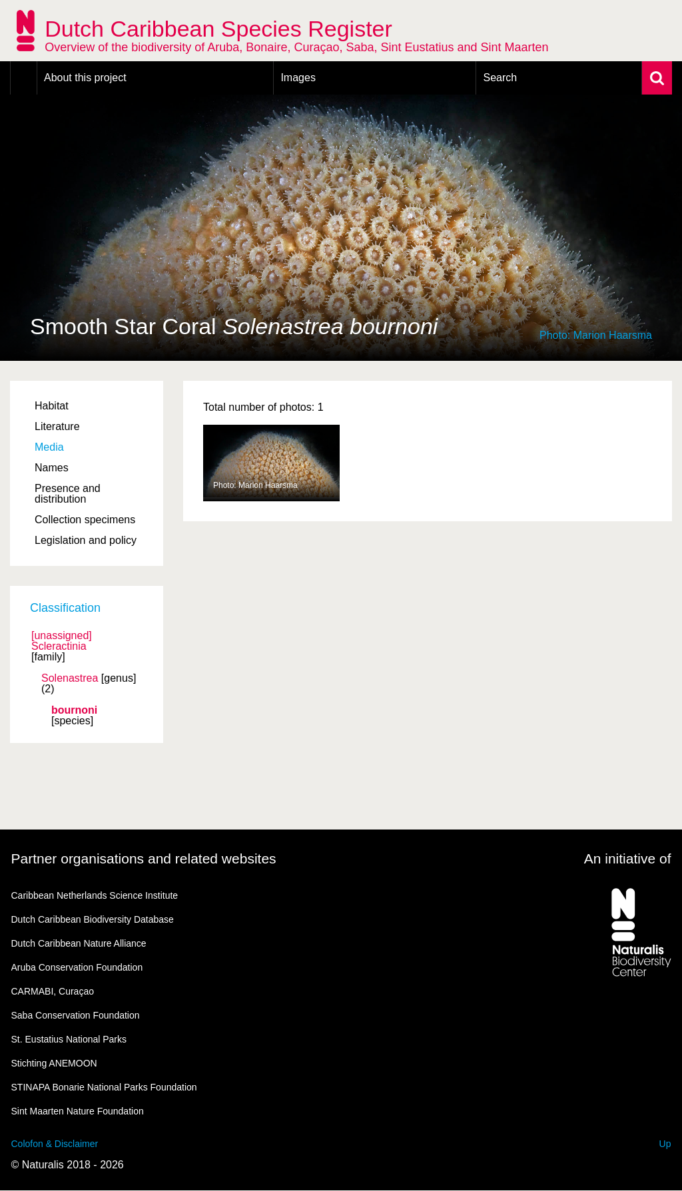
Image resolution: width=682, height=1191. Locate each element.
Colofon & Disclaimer (55, 1143)
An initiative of (627, 858)
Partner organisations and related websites (143, 858)
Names (52, 467)
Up (665, 1143)
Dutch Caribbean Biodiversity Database (92, 919)
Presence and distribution (68, 494)
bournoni (74, 710)
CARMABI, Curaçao (52, 991)
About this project (85, 77)
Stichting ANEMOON (54, 1063)
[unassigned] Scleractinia (61, 641)
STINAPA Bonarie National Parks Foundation (104, 1087)
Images (297, 77)
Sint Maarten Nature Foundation (77, 1111)
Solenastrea (69, 678)
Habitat (52, 405)
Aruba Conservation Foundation (77, 967)
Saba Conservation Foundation (75, 1015)
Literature (57, 426)
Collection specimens (85, 519)
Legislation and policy (86, 540)
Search (500, 77)
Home (24, 78)
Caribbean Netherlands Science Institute (94, 895)
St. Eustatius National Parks (69, 1039)
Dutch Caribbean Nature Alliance (79, 943)
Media (49, 447)
